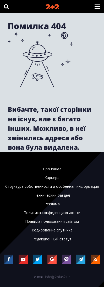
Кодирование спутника (52, 230)
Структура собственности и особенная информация (52, 186)
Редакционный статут (52, 239)
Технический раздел (52, 195)
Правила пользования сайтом (52, 221)
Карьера (52, 177)
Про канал (52, 169)
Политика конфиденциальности (52, 212)
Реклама (52, 204)
